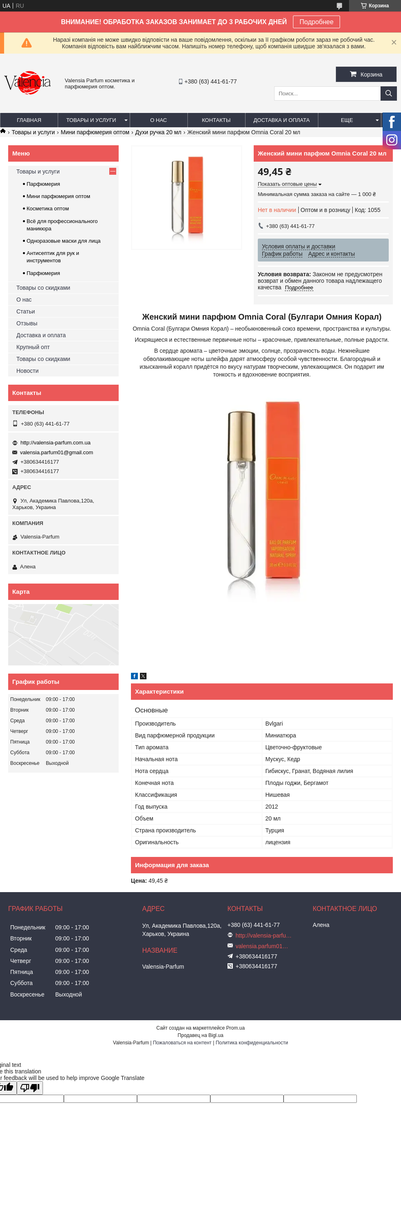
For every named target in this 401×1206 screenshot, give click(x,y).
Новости (27, 370)
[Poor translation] (30, 1088)
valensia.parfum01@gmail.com (56, 452)
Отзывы (26, 323)
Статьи (25, 311)
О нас (158, 120)
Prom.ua (235, 1028)
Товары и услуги (91, 120)
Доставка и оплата (282, 120)
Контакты (216, 120)
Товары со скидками (43, 287)
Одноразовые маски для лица (64, 241)
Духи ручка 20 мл (158, 132)
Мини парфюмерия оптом (95, 132)
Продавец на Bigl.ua (200, 1035)
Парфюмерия (43, 184)
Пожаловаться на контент (182, 1043)
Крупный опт (33, 347)
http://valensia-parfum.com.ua (55, 443)
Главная (29, 120)
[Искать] (389, 93)
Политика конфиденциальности (252, 1043)
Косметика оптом (48, 208)
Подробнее (316, 21)
